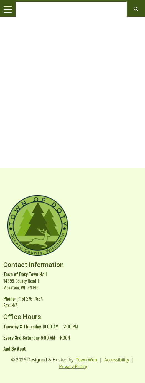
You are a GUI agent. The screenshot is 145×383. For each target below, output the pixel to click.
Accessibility (116, 360)
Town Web (86, 360)
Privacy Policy (73, 366)
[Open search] (136, 9)
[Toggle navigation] (8, 9)
